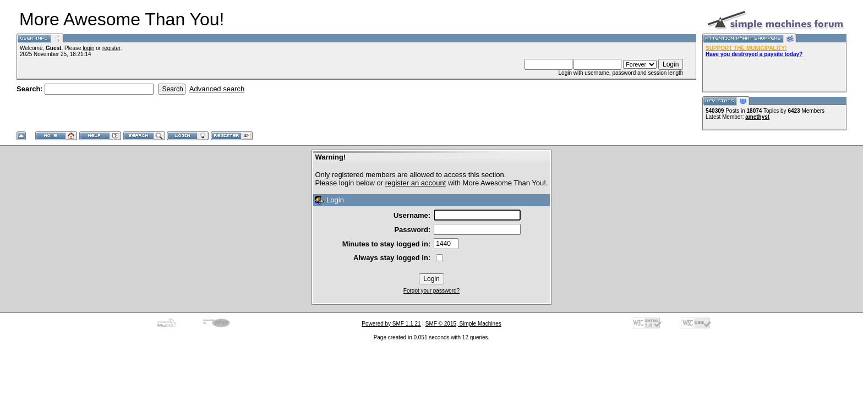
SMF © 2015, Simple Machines (463, 324)
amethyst (757, 117)
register (111, 48)
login (88, 48)
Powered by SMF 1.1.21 (391, 324)
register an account (415, 183)
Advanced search (216, 89)
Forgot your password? (431, 291)
